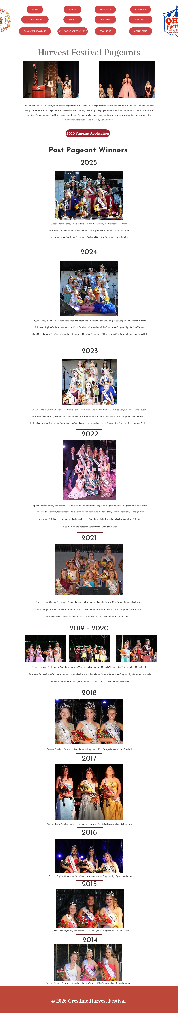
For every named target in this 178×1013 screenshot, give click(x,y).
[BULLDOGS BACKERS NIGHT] (72, 31)
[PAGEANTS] (105, 9)
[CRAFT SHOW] (140, 19)
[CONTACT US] (140, 31)
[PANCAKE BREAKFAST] (35, 31)
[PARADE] (72, 19)
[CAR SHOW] (105, 19)
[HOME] (35, 9)
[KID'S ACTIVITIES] (35, 19)
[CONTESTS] (140, 9)
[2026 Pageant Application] (88, 133)
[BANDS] (72, 9)
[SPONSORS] (105, 31)
